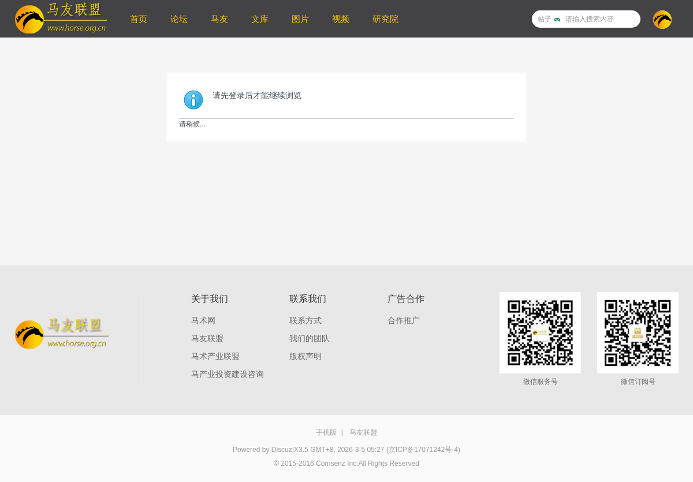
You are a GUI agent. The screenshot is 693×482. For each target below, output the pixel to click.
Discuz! (282, 450)
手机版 (326, 432)
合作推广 (404, 320)
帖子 (545, 19)
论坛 (179, 19)
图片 (300, 19)
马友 (219, 19)
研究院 (385, 19)
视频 (340, 19)
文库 (260, 19)
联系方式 (305, 320)
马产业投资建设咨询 (227, 374)
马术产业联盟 (215, 356)
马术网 (203, 320)
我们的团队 (309, 338)
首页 (138, 19)
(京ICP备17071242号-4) (423, 450)
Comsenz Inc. (337, 463)
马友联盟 (207, 338)
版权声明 (305, 356)
